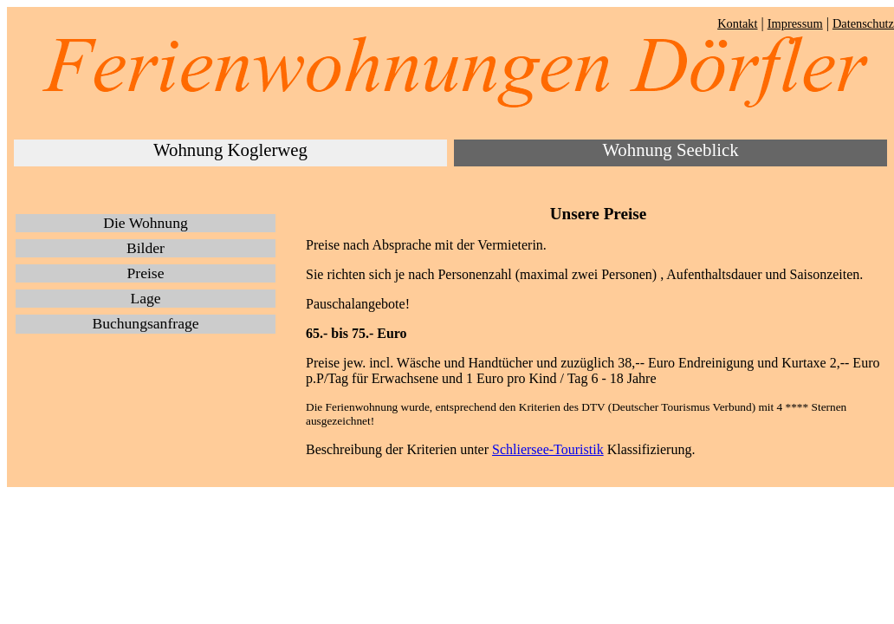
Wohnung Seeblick (670, 149)
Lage (145, 298)
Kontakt (737, 23)
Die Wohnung (145, 222)
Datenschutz (863, 23)
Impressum (795, 23)
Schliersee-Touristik (548, 449)
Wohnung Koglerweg (230, 149)
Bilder (145, 248)
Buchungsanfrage (145, 323)
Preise (146, 273)
